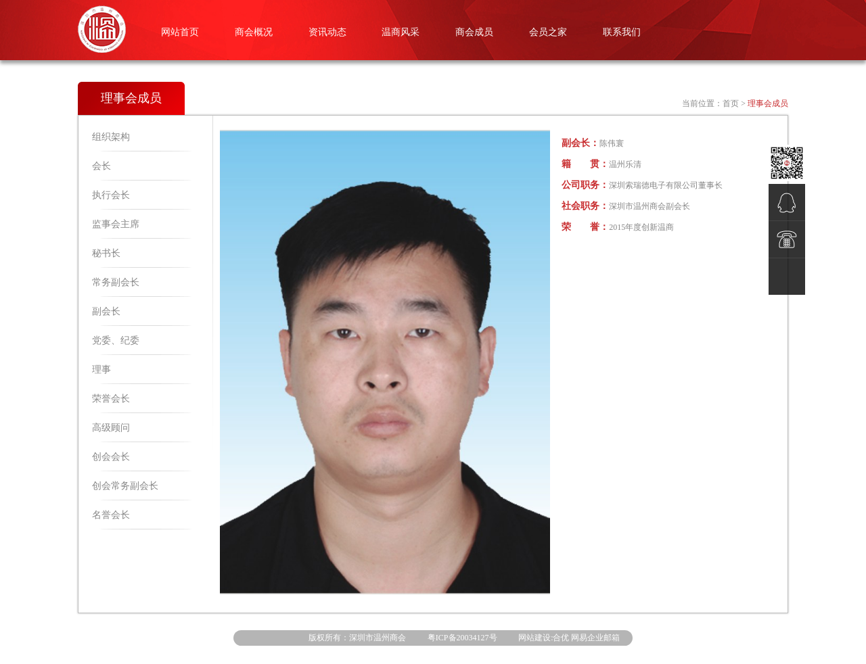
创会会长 (111, 457)
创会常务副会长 (125, 486)
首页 (731, 103)
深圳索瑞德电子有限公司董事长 (666, 185)
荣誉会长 (111, 399)
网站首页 (180, 32)
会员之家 (548, 32)
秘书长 (106, 253)
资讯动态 (327, 32)
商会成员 (474, 32)
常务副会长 (115, 282)
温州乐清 (625, 164)
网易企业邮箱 (595, 637)
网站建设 (534, 637)
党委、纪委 (115, 340)
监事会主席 (115, 224)
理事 (101, 369)
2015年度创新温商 (641, 227)
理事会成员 (768, 103)
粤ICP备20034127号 (462, 637)
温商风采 (400, 32)
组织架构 (111, 137)
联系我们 (622, 32)
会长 (101, 166)
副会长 (106, 311)
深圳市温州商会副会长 (649, 206)
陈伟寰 (611, 143)
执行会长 (111, 195)
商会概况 (254, 32)
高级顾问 (111, 428)
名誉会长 (111, 515)
